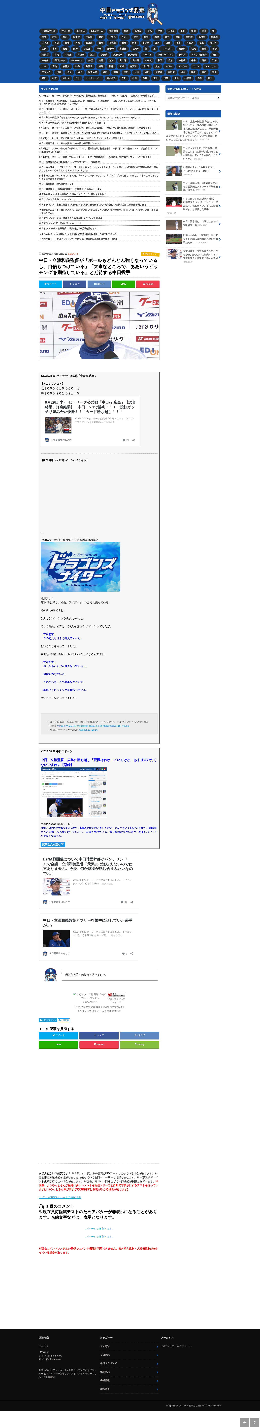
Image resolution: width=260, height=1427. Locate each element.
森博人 (66, 66)
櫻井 (183, 72)
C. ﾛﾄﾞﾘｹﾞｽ (167, 48)
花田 (44, 78)
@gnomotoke (55, 1355)
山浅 (44, 48)
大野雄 (189, 37)
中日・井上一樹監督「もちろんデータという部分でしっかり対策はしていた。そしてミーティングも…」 (90, 117)
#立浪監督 (82, 725)
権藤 (111, 66)
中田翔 (89, 37)
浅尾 (59, 72)
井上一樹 (66, 31)
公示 (69, 72)
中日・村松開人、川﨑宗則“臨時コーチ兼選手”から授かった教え (70, 189)
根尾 (126, 31)
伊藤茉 (104, 54)
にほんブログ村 (90, 1001)
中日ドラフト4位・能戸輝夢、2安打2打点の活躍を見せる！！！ (70, 228)
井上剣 (81, 54)
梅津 (157, 37)
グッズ (182, 54)
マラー (169, 66)
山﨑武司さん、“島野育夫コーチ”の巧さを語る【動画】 (190, 171)
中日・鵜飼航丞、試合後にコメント (56, 184)
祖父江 (89, 42)
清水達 (214, 37)
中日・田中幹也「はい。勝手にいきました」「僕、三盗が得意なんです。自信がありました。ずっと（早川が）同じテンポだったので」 (98, 111)
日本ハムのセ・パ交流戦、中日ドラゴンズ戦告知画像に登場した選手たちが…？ (78, 234)
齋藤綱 (182, 48)
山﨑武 (148, 60)
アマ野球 (105, 1346)
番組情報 (113, 31)
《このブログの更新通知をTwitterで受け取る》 (99, 1006)
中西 (160, 31)
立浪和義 (65, 1020)
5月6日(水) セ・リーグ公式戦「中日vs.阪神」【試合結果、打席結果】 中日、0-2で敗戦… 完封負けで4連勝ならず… (97, 95)
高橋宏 (138, 31)
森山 (54, 66)
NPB (80, 72)
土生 (44, 66)
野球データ (60, 60)
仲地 (67, 42)
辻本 (136, 37)
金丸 (149, 31)
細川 (183, 31)
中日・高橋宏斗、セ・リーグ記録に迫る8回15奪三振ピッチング (70, 143)
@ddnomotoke (53, 1359)
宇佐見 (87, 48)
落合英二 (80, 31)
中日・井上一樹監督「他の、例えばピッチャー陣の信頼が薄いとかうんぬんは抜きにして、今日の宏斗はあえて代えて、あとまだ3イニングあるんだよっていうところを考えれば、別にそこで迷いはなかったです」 (192, 130)
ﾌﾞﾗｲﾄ (125, 37)
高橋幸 (45, 54)
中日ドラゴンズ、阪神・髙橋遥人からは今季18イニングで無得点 (70, 218)
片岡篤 (89, 66)
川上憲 (123, 60)
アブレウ (46, 72)
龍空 (146, 37)
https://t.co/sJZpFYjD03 (116, 725)
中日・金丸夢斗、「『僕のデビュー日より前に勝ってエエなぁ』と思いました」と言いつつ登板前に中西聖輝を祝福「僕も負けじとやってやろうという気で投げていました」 (98, 169)
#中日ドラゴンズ (66, 725)
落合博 (110, 48)
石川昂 (171, 31)
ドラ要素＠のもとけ (191, 1405)
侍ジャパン (76, 60)
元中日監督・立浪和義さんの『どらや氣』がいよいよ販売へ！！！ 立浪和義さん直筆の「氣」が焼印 (193, 256)
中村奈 (68, 54)
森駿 (204, 48)
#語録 (99, 725)
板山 (178, 42)
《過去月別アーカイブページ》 (176, 1346)
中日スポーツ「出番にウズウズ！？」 (57, 199)
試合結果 (117, 54)
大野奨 (188, 78)
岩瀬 (122, 66)
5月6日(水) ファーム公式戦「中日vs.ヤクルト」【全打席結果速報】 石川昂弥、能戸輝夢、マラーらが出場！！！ (95, 157)
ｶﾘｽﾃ (99, 48)
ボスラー (182, 66)
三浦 (92, 54)
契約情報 (132, 54)
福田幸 (135, 48)
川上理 (146, 66)
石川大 (66, 78)
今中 (193, 60)
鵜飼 (101, 37)
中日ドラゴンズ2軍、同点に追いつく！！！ (60, 223)
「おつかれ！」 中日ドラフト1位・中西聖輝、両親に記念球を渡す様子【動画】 (78, 239)
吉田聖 (171, 72)
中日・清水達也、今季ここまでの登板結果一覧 (192, 224)
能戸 (204, 72)
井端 (90, 60)
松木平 (213, 42)
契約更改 (111, 78)
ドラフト (147, 54)
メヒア (190, 42)
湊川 (210, 78)
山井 (176, 78)
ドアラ (146, 42)
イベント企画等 (199, 54)
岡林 (44, 37)
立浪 (204, 31)
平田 (124, 78)
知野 (75, 48)
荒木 (111, 60)
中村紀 (45, 60)
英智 (116, 72)
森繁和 (133, 66)
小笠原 (112, 37)
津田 (77, 42)
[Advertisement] (72, 1104)
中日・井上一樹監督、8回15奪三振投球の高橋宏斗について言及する (72, 122)
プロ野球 (105, 1355)
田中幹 (76, 37)
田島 (166, 78)
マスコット (210, 66)
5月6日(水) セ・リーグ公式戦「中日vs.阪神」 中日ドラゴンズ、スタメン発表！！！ (81, 138)
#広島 (92, 725)
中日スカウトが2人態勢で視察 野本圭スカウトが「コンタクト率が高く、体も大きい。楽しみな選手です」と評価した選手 (192, 206)
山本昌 (135, 60)
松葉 (201, 42)
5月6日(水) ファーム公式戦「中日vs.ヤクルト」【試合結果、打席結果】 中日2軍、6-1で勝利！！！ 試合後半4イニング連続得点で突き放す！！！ (98, 150)
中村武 (182, 60)
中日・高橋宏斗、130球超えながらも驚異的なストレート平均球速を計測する (192, 186)
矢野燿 (159, 72)
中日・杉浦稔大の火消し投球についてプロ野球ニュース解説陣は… (71, 162)
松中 (137, 72)
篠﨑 (193, 72)
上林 (168, 42)
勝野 (124, 42)
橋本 (134, 42)
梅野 (65, 48)
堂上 (155, 78)
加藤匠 (123, 48)
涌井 (167, 37)
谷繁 (170, 60)
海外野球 (105, 1372)
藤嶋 (101, 42)
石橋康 (112, 42)
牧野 (54, 78)
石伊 (214, 48)
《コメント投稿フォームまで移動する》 (99, 1011)
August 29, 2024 (88, 729)
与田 (147, 72)
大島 (178, 37)
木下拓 (45, 42)
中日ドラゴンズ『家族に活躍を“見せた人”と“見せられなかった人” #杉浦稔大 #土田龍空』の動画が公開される (92, 204)
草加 (57, 42)
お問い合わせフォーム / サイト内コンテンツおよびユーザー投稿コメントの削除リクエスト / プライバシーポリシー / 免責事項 (68, 1374)
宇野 (126, 72)
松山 (193, 31)
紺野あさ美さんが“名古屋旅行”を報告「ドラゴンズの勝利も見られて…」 (74, 194)
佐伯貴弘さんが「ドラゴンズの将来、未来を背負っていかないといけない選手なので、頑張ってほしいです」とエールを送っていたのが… (98, 211)
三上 (77, 78)
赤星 (199, 78)
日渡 (204, 60)
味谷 (77, 66)
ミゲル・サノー (93, 78)
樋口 (215, 54)
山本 (54, 48)
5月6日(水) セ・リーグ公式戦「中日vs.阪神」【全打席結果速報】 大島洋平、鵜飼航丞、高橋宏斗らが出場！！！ (95, 128)
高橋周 (202, 37)
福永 (65, 37)
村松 (54, 37)
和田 (160, 60)
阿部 (145, 78)
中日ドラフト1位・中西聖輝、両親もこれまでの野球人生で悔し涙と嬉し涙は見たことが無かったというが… (192, 153)
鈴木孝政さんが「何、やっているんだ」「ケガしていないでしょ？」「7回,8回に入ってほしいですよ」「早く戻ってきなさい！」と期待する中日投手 (99, 177)
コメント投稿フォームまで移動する (60, 1197)
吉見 (101, 60)
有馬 (57, 54)
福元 (194, 48)
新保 (214, 72)
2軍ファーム (97, 31)
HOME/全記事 (49, 31)
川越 (157, 66)
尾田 (157, 42)
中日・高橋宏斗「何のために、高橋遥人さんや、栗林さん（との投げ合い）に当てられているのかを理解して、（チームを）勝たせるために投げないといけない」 (97, 102)
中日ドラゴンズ (165, 54)
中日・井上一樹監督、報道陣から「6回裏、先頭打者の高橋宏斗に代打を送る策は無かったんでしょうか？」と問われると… (99, 133)
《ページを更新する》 (99, 1228)
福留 (101, 66)
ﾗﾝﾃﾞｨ (196, 66)
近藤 (214, 60)
